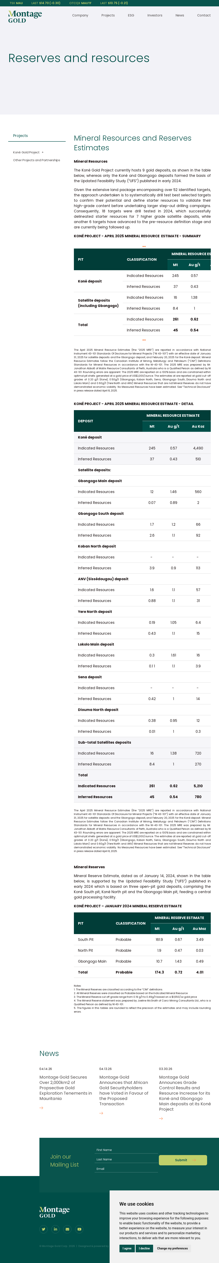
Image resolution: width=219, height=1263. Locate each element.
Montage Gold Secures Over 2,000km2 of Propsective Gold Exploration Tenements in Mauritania (65, 1087)
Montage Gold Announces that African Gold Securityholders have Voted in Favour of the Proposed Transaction (123, 1090)
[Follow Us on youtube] (79, 1229)
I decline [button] (144, 1248)
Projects (108, 15)
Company (80, 15)
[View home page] (25, 21)
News (179, 15)
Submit (181, 1160)
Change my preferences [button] (172, 1248)
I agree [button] (127, 1248)
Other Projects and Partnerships (36, 160)
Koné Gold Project (26, 152)
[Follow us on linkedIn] (55, 1229)
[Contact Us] (67, 1229)
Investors (154, 15)
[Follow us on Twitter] (43, 1229)
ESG (131, 15)
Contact (204, 15)
